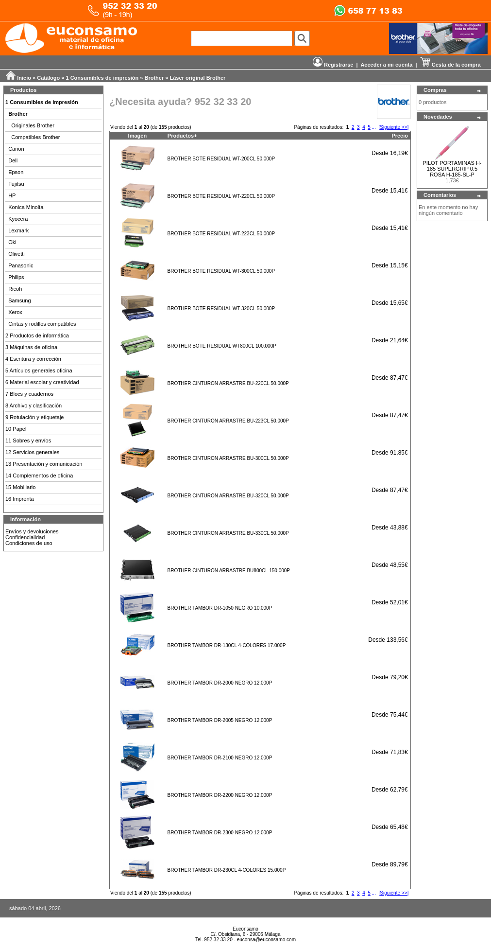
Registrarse (333, 65)
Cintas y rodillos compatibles (42, 324)
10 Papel (15, 429)
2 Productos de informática (37, 335)
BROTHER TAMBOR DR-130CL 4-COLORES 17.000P (227, 645)
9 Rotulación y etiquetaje (34, 417)
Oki (12, 242)
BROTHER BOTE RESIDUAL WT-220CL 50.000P (221, 196)
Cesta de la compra (450, 65)
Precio (399, 136)
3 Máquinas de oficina (31, 347)
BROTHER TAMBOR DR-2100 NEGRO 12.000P (220, 757)
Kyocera (18, 219)
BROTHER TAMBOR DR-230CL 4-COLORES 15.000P (227, 870)
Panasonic (20, 265)
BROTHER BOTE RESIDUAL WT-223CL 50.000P (221, 233)
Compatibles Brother (35, 137)
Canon (16, 149)
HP (12, 195)
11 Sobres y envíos (28, 440)
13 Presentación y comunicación (43, 464)
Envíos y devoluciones (31, 531)
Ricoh (15, 289)
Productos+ (182, 136)
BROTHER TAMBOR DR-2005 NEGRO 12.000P (220, 720)
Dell (12, 160)
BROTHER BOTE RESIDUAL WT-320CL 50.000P (221, 308)
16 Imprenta (19, 499)
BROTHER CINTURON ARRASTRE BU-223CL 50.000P (228, 420)
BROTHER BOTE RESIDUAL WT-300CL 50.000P (221, 271)
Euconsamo (245, 929)
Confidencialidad (25, 537)
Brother (154, 78)
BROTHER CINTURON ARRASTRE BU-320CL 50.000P (228, 495)
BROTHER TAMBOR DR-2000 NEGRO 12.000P (220, 683)
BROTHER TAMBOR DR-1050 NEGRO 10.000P (220, 608)
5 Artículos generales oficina (38, 370)
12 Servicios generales (32, 452)
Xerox (15, 312)
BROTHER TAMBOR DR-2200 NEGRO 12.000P (220, 795)
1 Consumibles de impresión (102, 78)
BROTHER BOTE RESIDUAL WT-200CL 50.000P (221, 158)
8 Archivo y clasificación (33, 405)
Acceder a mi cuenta (386, 65)
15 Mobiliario (20, 487)
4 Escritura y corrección (33, 359)
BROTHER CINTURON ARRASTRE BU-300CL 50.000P (228, 458)
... (374, 127)
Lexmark (18, 230)
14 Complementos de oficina (39, 475)
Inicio (24, 78)
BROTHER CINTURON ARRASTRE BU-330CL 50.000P (228, 533)
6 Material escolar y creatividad (42, 382)
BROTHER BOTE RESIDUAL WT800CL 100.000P (222, 346)
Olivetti (16, 254)
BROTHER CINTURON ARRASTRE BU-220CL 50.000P (228, 383)
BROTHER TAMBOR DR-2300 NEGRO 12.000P (220, 832)
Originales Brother (32, 125)
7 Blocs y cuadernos (29, 394)
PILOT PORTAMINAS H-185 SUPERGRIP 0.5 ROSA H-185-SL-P (452, 168)
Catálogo (48, 78)
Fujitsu (16, 184)
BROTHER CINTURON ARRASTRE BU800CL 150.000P (229, 570)
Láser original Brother (197, 78)
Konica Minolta (25, 207)
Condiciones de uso (28, 543)
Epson (15, 172)
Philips (16, 277)
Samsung (19, 300)
